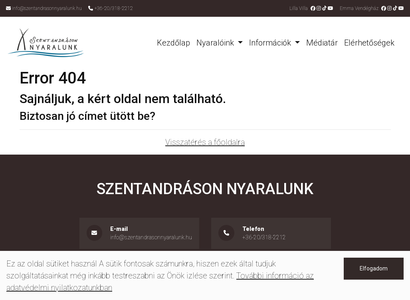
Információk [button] (271, 43)
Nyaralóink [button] (216, 43)
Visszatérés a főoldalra (205, 142)
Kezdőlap (173, 43)
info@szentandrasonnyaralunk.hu (47, 8)
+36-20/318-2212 (113, 8)
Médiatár (322, 43)
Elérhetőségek (369, 43)
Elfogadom (374, 268)
